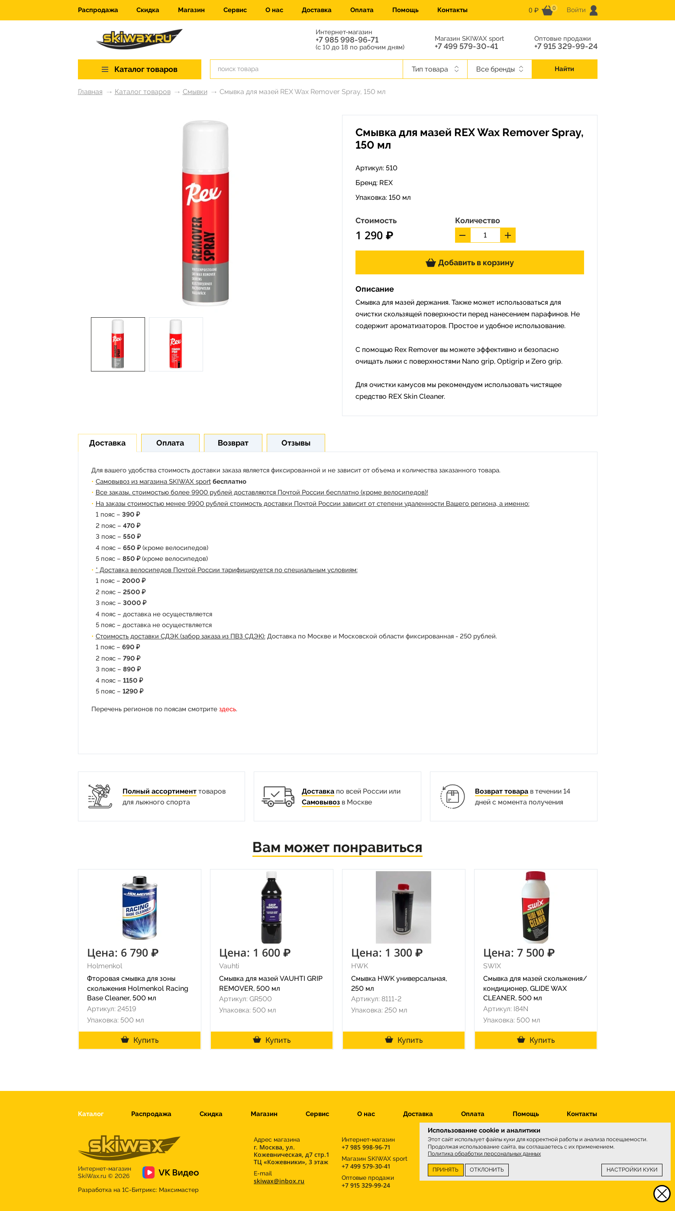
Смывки (195, 92)
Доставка (317, 10)
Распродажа (98, 10)
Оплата (362, 10)
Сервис (235, 10)
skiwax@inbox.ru (279, 1181)
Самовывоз (321, 802)
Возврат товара (501, 791)
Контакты (452, 10)
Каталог (90, 1114)
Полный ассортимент (160, 791)
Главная (90, 92)
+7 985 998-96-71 (347, 40)
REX (386, 183)
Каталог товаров (143, 92)
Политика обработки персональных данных (484, 1153)
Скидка (147, 10)
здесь (227, 709)
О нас (274, 10)
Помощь (405, 10)
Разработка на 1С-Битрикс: (138, 1189)
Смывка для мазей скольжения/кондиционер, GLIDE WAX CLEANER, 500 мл (535, 988)
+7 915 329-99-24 (565, 46)
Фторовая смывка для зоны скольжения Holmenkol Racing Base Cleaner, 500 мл (137, 988)
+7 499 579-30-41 (466, 46)
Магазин (191, 10)
